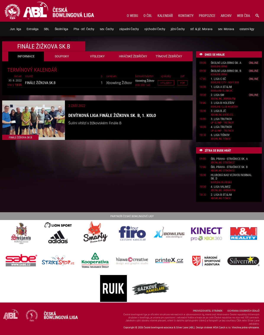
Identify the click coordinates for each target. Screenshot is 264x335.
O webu (132, 15)
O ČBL (147, 15)
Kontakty (185, 15)
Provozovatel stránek (207, 310)
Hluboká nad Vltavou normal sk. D (231, 177)
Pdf (182, 82)
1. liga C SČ (218, 79)
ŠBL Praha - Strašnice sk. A (229, 159)
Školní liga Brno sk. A (226, 63)
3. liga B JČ (218, 111)
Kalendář (165, 15)
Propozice (207, 15)
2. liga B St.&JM (221, 195)
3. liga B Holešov (222, 103)
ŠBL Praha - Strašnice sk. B (229, 167)
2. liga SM (217, 95)
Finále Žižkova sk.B (40, 82)
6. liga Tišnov (220, 135)
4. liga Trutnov (221, 127)
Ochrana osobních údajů (243, 310)
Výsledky (166, 82)
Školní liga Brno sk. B (226, 71)
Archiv (226, 15)
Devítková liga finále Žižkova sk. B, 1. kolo (112, 115)
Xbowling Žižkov (144, 80)
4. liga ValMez (220, 187)
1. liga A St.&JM (221, 87)
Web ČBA (243, 15)
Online (253, 63)
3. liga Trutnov (221, 119)
